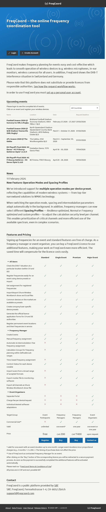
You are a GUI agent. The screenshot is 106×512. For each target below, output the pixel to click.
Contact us (91, 440)
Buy (61, 440)
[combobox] (84, 108)
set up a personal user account (64, 92)
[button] (97, 108)
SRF (56, 485)
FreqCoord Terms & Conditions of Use (35, 466)
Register (45, 440)
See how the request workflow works (54, 86)
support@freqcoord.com (20, 493)
